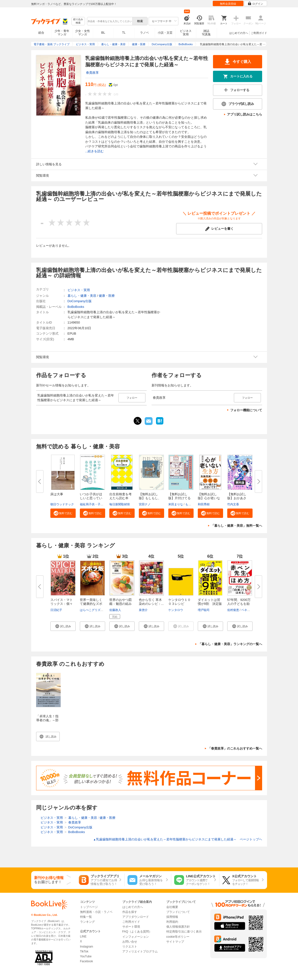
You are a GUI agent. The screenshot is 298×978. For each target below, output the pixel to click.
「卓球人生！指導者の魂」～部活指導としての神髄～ (47, 722)
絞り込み (78, 21)
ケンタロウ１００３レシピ (179, 602)
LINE (83, 936)
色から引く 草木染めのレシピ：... (151, 602)
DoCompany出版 (80, 301)
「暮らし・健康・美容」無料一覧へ (236, 525)
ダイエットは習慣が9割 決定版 (210, 602)
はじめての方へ (238, 32)
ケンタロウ (175, 610)
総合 (41, 32)
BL (103, 32)
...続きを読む (94, 151)
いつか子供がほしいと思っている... (91, 498)
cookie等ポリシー (178, 936)
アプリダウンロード (135, 917)
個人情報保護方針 (178, 926)
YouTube (86, 956)
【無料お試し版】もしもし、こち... (150, 498)
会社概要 (172, 907)
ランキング (87, 921)
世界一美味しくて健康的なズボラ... (91, 603)
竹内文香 (233, 504)
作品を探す (129, 912)
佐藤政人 (115, 610)
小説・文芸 (165, 32)
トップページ (89, 907)
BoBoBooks (76, 307)
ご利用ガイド (259, 32)
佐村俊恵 (233, 610)
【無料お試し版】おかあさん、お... (236, 498)
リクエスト (129, 946)
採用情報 (172, 917)
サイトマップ (175, 941)
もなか (189, 504)
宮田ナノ (145, 504)
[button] (63, 513)
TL (124, 32)
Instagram (86, 946)
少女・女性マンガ (82, 32)
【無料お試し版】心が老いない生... (209, 498)
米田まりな (175, 504)
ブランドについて (178, 912)
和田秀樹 (204, 504)
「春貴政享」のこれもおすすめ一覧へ (235, 748)
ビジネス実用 (186, 32)
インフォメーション (135, 936)
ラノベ (144, 32)
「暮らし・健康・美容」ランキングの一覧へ (230, 644)
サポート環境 (131, 926)
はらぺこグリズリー (93, 610)
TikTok (84, 951)
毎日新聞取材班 (119, 504)
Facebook (86, 961)
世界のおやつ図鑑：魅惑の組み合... (120, 603)
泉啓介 (143, 610)
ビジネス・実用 (79, 290)
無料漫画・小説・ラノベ (96, 912)
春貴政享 (92, 72)
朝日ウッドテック (62, 504)
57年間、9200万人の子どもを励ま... (239, 603)
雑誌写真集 (206, 32)
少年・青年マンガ (62, 32)
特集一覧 (86, 917)
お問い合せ (129, 941)
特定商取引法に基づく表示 (184, 931)
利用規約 (172, 921)
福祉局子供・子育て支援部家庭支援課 (105, 504)
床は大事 (56, 494)
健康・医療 (107, 296)
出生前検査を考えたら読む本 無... (120, 498)
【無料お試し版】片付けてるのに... (179, 498)
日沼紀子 (56, 610)
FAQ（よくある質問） (137, 931)
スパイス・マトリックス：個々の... (61, 603)
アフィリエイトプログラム (140, 951)
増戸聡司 (204, 610)
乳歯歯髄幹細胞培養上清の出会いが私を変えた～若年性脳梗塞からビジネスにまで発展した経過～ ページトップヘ (177, 839)
